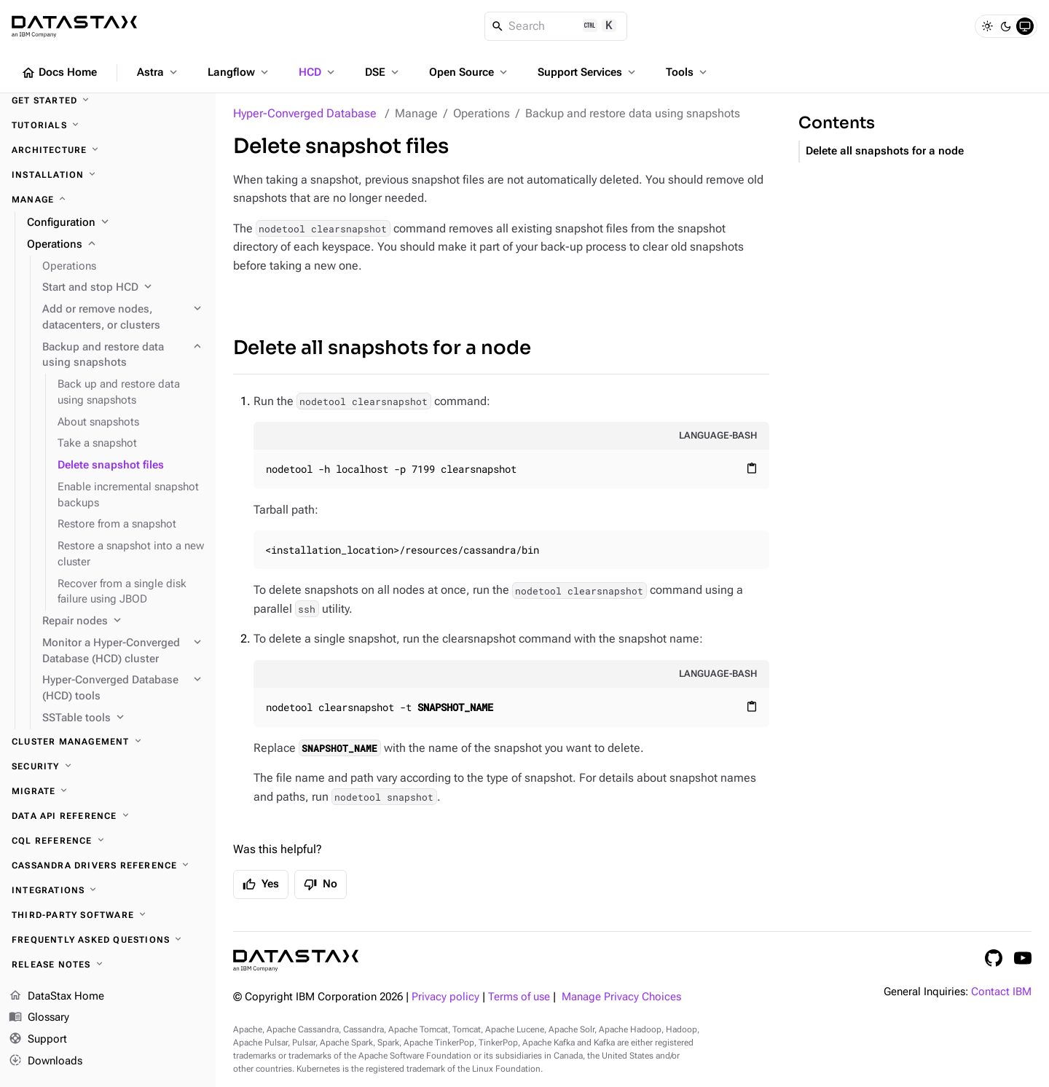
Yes (261, 884)
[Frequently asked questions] (108, 939)
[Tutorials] (108, 125)
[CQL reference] (108, 840)
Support (38, 1040)
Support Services (588, 72)
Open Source (469, 72)
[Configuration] (115, 223)
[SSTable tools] (123, 718)
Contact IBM (1001, 992)
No (320, 884)
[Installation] (108, 174)
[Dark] (1006, 26)
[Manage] (108, 199)
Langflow (239, 72)
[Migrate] (108, 791)
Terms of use (519, 997)
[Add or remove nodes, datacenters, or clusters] (123, 318)
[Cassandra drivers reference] (108, 865)
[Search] (556, 26)
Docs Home (59, 73)
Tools (688, 72)
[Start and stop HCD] (123, 288)
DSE (383, 72)
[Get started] (108, 100)
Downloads (45, 1061)
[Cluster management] (108, 741)
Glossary (39, 1018)
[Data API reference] (108, 816)
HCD (318, 72)
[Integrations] (108, 890)
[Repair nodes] (123, 621)
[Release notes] (108, 964)
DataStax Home (56, 997)
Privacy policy (445, 997)
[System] (1025, 26)
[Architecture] (108, 150)
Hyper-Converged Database (305, 113)
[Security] (108, 766)
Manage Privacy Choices (621, 997)
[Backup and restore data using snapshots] (123, 355)
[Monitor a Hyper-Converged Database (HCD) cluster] (123, 651)
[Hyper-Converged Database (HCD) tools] (123, 688)
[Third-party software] (108, 915)
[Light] (987, 26)
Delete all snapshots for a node (382, 348)
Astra (158, 72)
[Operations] (115, 245)
